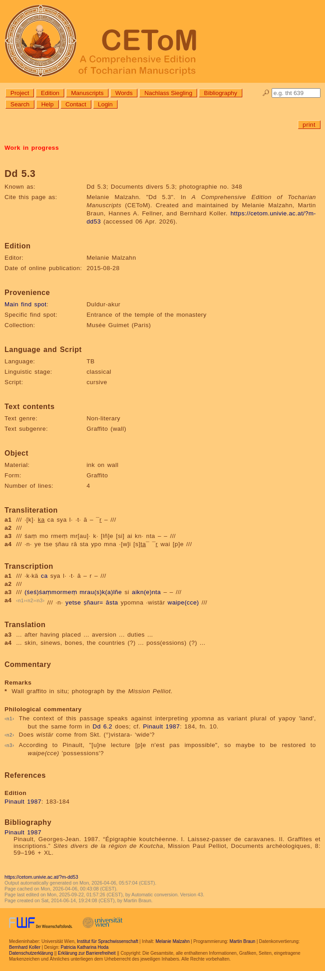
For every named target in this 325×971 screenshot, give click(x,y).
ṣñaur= (93, 603)
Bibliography (220, 93)
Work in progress (32, 147)
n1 (21, 600)
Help (47, 104)
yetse (73, 603)
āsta (112, 603)
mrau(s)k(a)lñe (101, 592)
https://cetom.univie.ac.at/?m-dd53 (41, 877)
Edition (50, 93)
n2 (30, 600)
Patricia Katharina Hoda (84, 947)
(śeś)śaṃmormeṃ (50, 592)
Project (19, 93)
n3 (40, 600)
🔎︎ (266, 93)
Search (19, 104)
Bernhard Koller (24, 947)
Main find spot (26, 304)
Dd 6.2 (103, 726)
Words (123, 93)
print (309, 124)
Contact (76, 104)
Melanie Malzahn (172, 941)
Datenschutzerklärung (31, 953)
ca (44, 575)
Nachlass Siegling (168, 93)
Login (105, 104)
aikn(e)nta (146, 592)
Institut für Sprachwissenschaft (107, 941)
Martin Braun (242, 941)
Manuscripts (87, 93)
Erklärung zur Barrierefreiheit (87, 953)
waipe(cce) (183, 603)
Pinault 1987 (161, 726)
